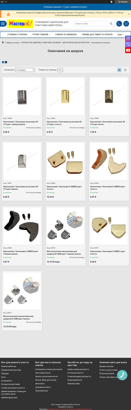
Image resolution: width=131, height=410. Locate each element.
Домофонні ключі (42, 387)
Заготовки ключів (42, 373)
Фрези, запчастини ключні (46, 376)
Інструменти (6, 381)
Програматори (41, 391)
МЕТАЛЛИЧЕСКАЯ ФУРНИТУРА (76, 43)
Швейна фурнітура (9, 398)
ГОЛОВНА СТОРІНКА (17, 34)
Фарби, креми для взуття (78, 369)
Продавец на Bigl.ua (65, 407)
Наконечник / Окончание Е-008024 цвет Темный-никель (20, 252)
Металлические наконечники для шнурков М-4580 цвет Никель (18, 317)
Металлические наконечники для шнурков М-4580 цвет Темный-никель (64, 252)
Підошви (5, 373)
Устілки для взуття (75, 373)
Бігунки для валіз (107, 373)
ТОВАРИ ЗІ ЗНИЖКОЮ (66, 34)
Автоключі (39, 384)
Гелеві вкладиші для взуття (79, 376)
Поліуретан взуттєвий (10, 384)
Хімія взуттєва (73, 384)
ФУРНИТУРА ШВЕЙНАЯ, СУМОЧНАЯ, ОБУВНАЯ (41, 43)
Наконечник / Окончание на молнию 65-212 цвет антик (108, 123)
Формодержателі (74, 380)
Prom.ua (77, 404)
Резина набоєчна (8, 366)
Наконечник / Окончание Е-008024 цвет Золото (107, 188)
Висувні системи (106, 366)
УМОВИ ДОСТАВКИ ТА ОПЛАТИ (97, 34)
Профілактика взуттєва (11, 370)
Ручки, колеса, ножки (109, 370)
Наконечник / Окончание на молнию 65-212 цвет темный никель (21, 123)
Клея (3, 377)
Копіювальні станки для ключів (48, 369)
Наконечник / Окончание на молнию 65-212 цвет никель (21, 188)
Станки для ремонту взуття (13, 388)
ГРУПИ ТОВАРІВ (40, 34)
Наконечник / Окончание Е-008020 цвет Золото (64, 188)
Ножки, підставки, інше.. (110, 377)
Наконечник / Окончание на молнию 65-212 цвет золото (64, 123)
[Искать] (111, 23)
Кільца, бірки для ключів (45, 380)
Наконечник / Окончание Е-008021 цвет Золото (107, 252)
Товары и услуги (12, 43)
